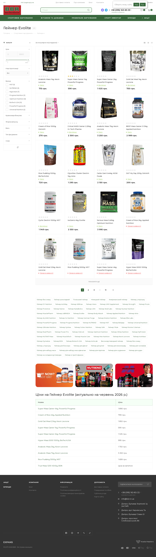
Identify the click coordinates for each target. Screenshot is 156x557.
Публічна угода (100, 493)
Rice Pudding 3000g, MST (49, 459)
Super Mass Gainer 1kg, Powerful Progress (56, 428)
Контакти (32, 490)
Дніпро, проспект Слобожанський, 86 (130, 519)
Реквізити (64, 487)
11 (105, 290)
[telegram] (106, 10)
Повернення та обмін (102, 490)
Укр (136, 4)
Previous (39, 375)
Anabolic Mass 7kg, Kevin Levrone (53, 453)
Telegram (78, 532)
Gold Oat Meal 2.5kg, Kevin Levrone (53, 421)
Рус (142, 4)
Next (149, 375)
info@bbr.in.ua (127, 499)
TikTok (89, 532)
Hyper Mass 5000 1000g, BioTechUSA (54, 440)
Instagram (72, 532)
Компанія (34, 482)
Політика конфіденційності (70, 490)
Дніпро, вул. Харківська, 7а (133, 510)
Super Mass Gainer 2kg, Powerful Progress (56, 434)
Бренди (7, 487)
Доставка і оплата (101, 487)
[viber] (102, 10)
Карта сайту (99, 497)
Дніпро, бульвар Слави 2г (133, 514)
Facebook (66, 532)
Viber (83, 532)
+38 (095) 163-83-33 (120, 10)
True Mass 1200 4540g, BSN (50, 466)
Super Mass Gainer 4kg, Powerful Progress (56, 409)
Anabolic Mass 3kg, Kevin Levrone (53, 447)
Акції (6, 482)
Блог (31, 487)
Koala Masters (145, 541)
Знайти (88, 10)
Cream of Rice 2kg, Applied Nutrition (54, 415)
